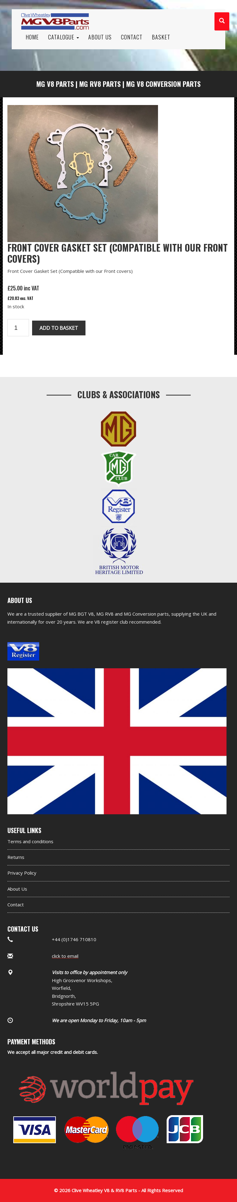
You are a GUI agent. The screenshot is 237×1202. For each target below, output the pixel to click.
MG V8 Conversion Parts (163, 84)
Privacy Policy (21, 873)
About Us (17, 889)
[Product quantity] (18, 327)
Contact (15, 904)
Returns (15, 857)
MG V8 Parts (55, 84)
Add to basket (59, 328)
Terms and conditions (30, 841)
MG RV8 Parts (100, 84)
